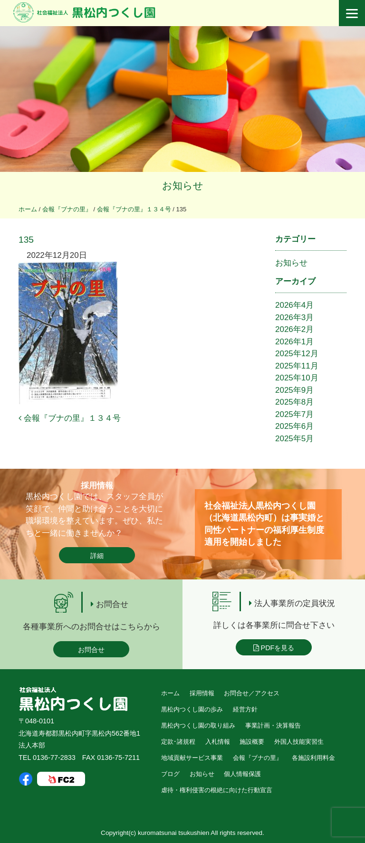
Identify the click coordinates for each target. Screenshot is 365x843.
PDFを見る (274, 648)
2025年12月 (296, 353)
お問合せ (91, 650)
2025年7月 (294, 414)
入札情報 (217, 741)
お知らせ (291, 262)
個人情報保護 (242, 773)
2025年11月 (296, 365)
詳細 (97, 555)
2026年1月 (294, 341)
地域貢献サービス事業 (192, 757)
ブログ (170, 773)
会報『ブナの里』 (257, 757)
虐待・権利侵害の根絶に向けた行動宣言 (216, 790)
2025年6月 (294, 426)
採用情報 (202, 693)
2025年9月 (294, 390)
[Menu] (352, 13)
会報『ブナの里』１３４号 (70, 418)
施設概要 (252, 741)
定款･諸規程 (178, 741)
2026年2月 (294, 329)
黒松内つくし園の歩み (192, 709)
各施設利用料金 (313, 757)
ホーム (170, 693)
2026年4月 (294, 305)
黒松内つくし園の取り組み (198, 725)
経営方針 (245, 709)
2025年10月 (296, 377)
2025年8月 (294, 402)
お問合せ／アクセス (251, 693)
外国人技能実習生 (299, 741)
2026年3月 (294, 317)
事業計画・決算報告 (273, 725)
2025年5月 (294, 438)
